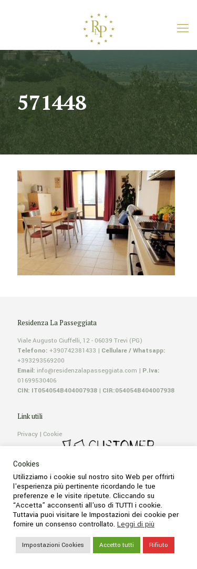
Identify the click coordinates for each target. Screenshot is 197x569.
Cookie (52, 434)
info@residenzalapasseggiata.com (87, 370)
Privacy (27, 434)
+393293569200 (41, 360)
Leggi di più (135, 524)
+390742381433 (72, 350)
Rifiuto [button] (158, 545)
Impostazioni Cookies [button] (53, 545)
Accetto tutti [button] (116, 545)
